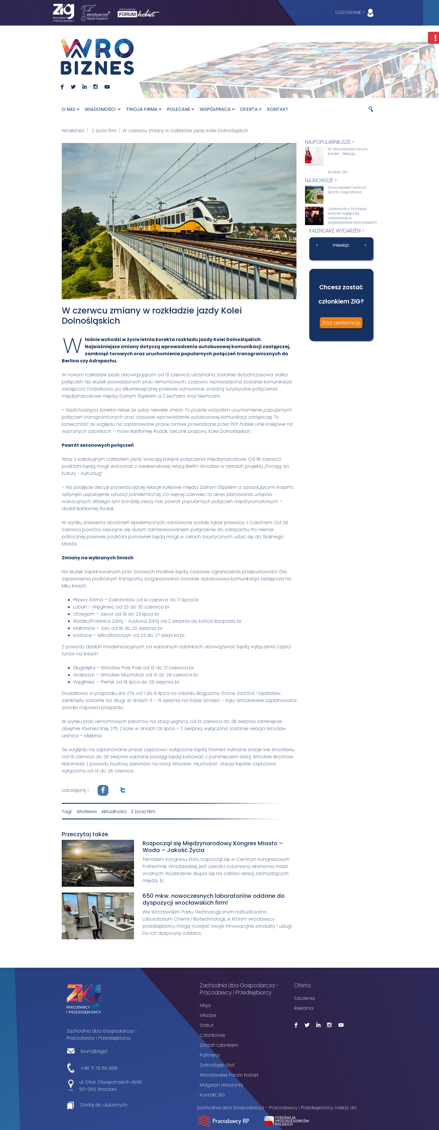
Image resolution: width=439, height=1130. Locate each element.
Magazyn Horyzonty (221, 1084)
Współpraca (217, 109)
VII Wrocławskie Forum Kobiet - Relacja (348, 151)
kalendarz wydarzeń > (336, 230)
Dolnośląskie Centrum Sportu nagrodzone (347, 189)
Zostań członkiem (219, 1044)
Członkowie (212, 1034)
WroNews (87, 811)
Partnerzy (210, 1054)
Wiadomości (102, 109)
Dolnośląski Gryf (217, 1064)
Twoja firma (143, 109)
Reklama (303, 1007)
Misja (205, 1005)
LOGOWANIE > (355, 12)
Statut (206, 1024)
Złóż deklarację (341, 322)
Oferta (250, 109)
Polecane (180, 109)
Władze (208, 1014)
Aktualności (114, 811)
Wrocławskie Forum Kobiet (229, 1074)
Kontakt (277, 109)
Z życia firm (104, 130)
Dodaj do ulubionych (104, 1104)
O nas (70, 109)
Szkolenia (304, 997)
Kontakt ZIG (337, 172)
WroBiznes (73, 130)
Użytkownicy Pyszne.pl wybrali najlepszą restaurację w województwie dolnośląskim (352, 216)
